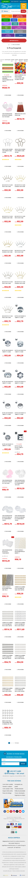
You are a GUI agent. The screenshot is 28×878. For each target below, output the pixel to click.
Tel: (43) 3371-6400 (14, 6)
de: (16, 452)
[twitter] (23, 811)
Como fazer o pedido (8, 784)
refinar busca (14, 40)
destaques (8, 59)
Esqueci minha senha (8, 791)
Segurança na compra (20, 795)
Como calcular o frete (8, 788)
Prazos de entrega (7, 793)
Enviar (23, 764)
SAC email (20, 773)
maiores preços (26, 60)
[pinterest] (11, 811)
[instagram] (14, 811)
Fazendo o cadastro (7, 786)
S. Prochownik (7, 95)
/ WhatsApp (9, 773)
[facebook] (5, 811)
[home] (6, 6)
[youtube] (20, 811)
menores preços (21, 60)
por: (16, 83)
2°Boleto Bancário (19, 788)
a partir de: (4, 85)
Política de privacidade (20, 791)
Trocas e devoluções (20, 793)
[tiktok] (17, 811)
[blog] (8, 811)
